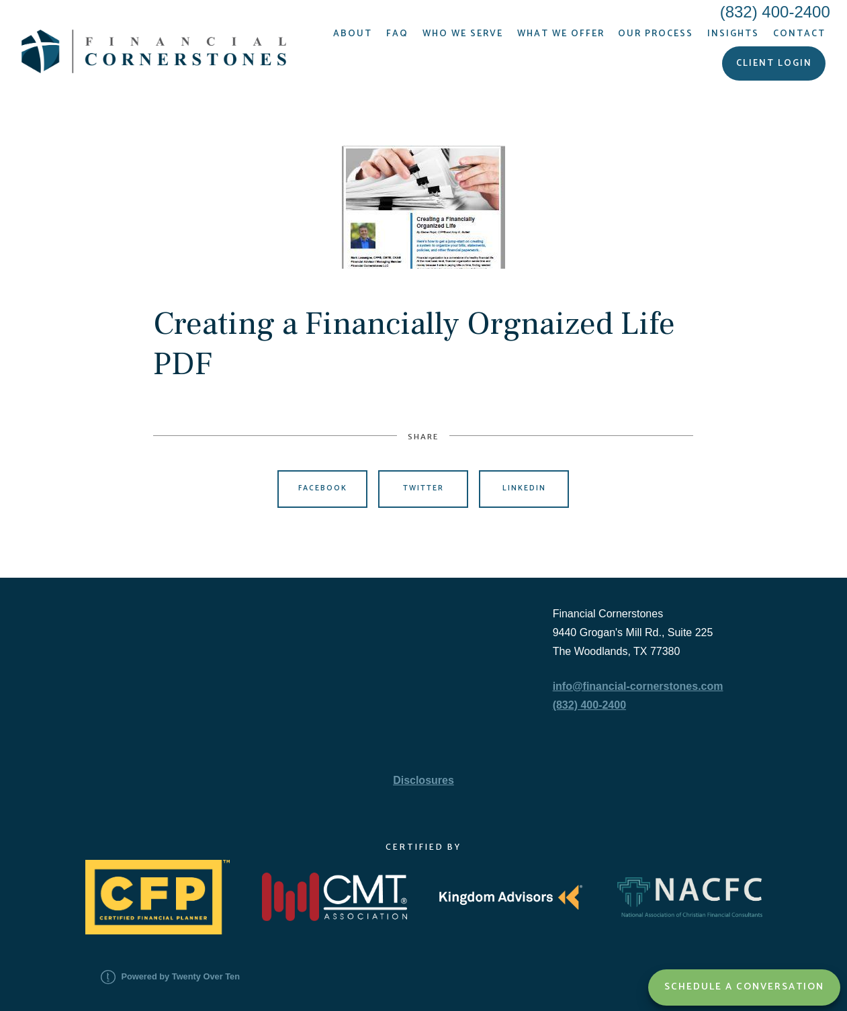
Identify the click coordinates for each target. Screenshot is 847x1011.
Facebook (322, 488)
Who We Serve (462, 33)
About (352, 33)
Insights (733, 33)
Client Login (774, 63)
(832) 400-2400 (589, 705)
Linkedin (524, 488)
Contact (799, 33)
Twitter (423, 488)
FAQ (397, 33)
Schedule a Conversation (744, 987)
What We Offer (561, 33)
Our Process (655, 33)
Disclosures (423, 780)
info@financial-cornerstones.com (638, 686)
